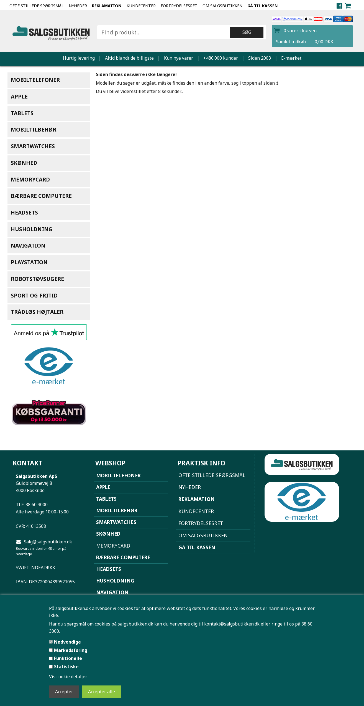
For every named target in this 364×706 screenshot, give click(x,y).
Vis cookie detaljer (68, 677)
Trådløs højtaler (37, 312)
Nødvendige (67, 642)
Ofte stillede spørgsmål (36, 5)
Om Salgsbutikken (222, 5)
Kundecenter (141, 5)
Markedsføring (70, 650)
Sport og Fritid (34, 295)
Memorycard (30, 179)
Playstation (29, 262)
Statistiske (66, 667)
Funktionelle (68, 658)
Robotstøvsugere (37, 279)
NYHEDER (78, 5)
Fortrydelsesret (179, 5)
